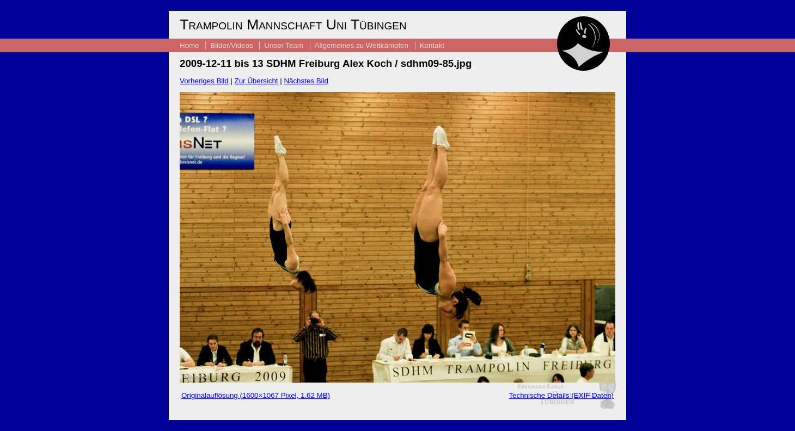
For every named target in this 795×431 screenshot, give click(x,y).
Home (189, 45)
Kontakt (432, 45)
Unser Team (283, 45)
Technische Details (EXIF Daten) (561, 395)
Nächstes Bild (306, 81)
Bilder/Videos (231, 45)
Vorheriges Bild (204, 81)
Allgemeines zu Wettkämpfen (361, 45)
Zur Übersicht (256, 81)
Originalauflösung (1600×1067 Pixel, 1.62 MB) (255, 395)
